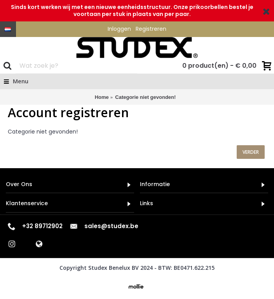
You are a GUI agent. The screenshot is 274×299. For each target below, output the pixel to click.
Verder (251, 152)
